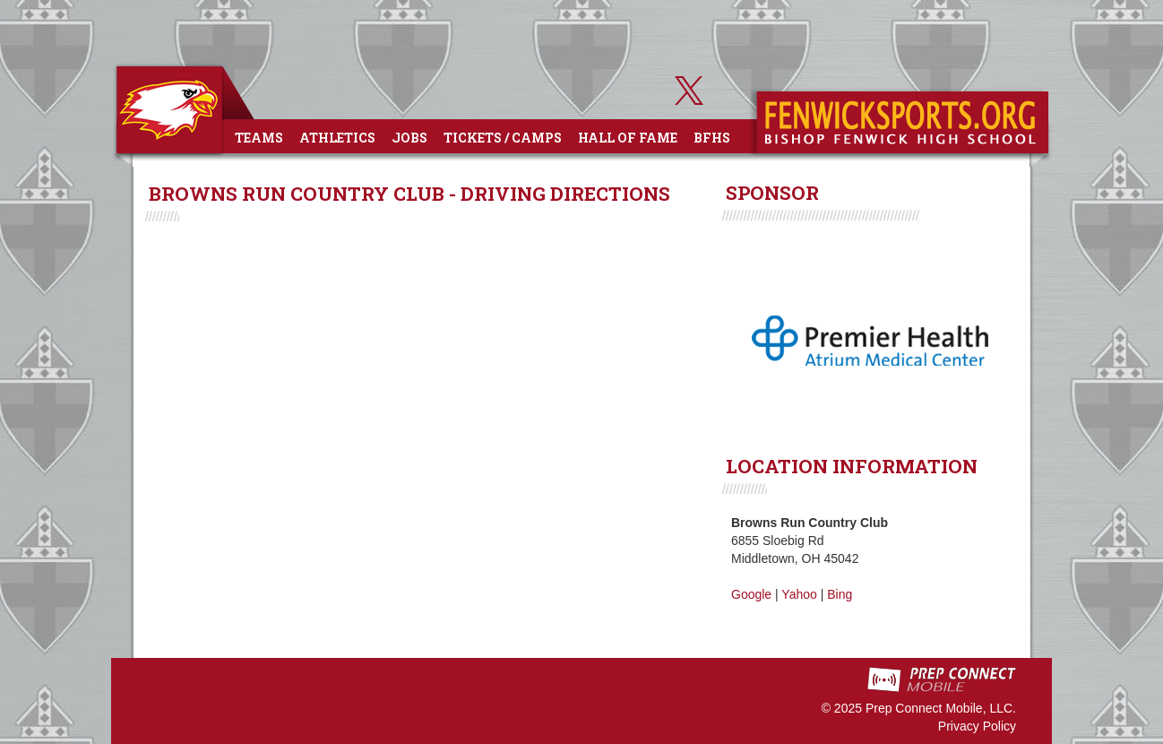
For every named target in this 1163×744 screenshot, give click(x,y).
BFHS (711, 137)
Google (751, 594)
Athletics (337, 137)
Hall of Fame (627, 137)
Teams (259, 137)
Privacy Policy (977, 726)
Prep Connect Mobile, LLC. (941, 708)
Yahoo (798, 594)
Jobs (409, 137)
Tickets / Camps (503, 137)
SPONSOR (772, 192)
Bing (839, 594)
